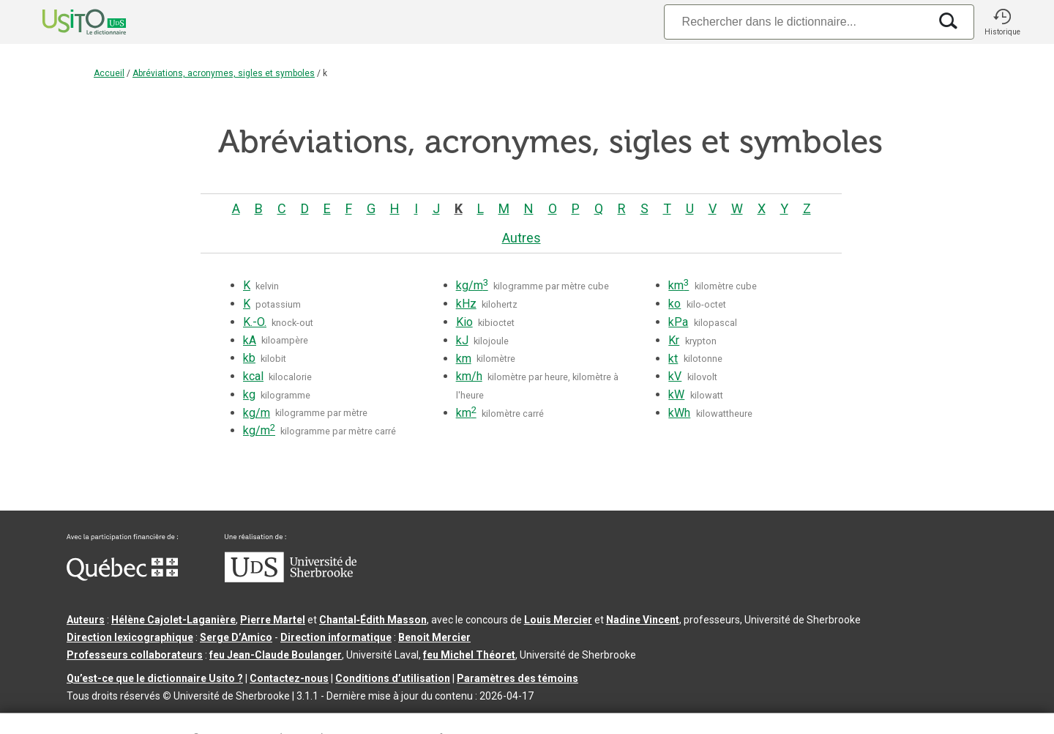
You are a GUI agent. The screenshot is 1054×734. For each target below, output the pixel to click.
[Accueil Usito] (68, 22)
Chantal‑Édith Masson (373, 620)
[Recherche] (796, 21)
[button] (1002, 22)
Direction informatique (336, 637)
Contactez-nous (289, 678)
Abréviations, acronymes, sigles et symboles (223, 73)
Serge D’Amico (236, 637)
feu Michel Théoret (469, 655)
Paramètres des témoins (517, 678)
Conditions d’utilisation (392, 678)
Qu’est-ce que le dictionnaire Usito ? (155, 678)
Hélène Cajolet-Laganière (173, 620)
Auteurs (86, 620)
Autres (521, 237)
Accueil (109, 73)
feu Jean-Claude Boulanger (275, 655)
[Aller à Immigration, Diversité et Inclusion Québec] (122, 577)
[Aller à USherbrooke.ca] (290, 579)
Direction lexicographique (130, 637)
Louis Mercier (558, 620)
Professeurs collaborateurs (135, 655)
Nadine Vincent (642, 620)
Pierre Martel (272, 620)
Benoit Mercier (434, 637)
